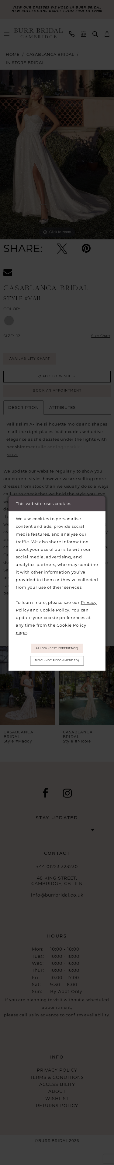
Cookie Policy (54, 607)
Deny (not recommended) (57, 661)
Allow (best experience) (57, 647)
